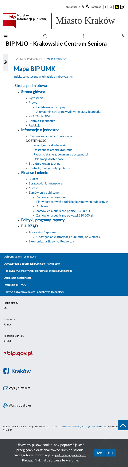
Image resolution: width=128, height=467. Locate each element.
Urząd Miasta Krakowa (69, 426)
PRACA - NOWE (40, 116)
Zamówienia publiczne (44, 192)
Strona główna (33, 92)
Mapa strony (10, 303)
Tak (99, 452)
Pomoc (7, 324)
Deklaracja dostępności (48, 159)
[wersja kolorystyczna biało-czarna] (111, 7)
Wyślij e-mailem (16, 388)
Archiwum (43, 206)
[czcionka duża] (87, 6)
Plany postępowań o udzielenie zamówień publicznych (72, 201)
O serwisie (9, 319)
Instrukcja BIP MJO (15, 285)
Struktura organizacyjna (44, 163)
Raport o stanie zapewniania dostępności (60, 154)
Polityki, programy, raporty (42, 220)
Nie (110, 452)
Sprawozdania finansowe (45, 183)
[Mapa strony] (84, 37)
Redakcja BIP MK (13, 336)
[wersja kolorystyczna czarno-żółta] (116, 7)
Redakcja (35, 125)
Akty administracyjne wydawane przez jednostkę (68, 111)
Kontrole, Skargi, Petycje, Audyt (50, 168)
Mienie (33, 188)
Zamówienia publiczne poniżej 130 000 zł (63, 211)
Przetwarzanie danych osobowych (51, 136)
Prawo (33, 102)
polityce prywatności (70, 455)
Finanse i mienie (34, 173)
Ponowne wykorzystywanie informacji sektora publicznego (38, 271)
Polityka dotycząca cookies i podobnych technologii (34, 292)
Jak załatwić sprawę (42, 232)
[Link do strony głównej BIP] (64, 21)
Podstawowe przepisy (51, 107)
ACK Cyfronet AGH (91, 426)
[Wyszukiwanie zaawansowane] (45, 36)
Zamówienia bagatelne (51, 197)
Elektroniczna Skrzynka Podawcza (51, 241)
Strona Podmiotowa (30, 59)
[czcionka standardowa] (79, 7)
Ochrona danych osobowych (20, 256)
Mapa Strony (54, 59)
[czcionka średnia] (82, 7)
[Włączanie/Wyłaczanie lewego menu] (5, 62)
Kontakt (8, 341)
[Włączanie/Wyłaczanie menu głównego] (6, 36)
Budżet (33, 178)
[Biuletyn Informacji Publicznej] (64, 356)
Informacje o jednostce (40, 130)
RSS (5, 308)
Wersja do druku (17, 405)
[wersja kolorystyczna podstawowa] (105, 7)
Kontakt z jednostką (42, 120)
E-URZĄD (29, 226)
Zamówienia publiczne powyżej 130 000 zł (64, 215)
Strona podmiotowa (30, 86)
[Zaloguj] (123, 37)
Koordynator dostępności (50, 145)
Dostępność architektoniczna (52, 149)
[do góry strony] (123, 425)
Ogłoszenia (36, 98)
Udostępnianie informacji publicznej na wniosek (68, 236)
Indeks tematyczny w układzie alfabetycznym (43, 76)
